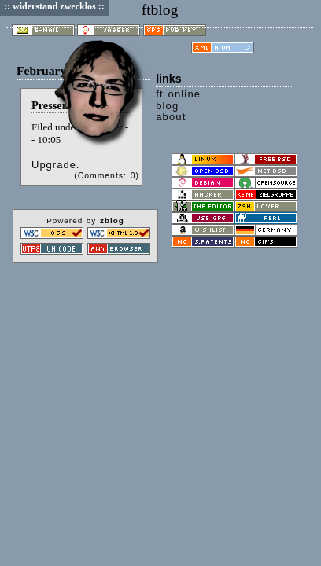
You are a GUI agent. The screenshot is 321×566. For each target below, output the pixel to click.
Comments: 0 (107, 175)
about (171, 117)
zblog (112, 220)
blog (167, 106)
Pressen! (51, 105)
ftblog (160, 10)
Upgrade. (55, 165)
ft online (178, 94)
